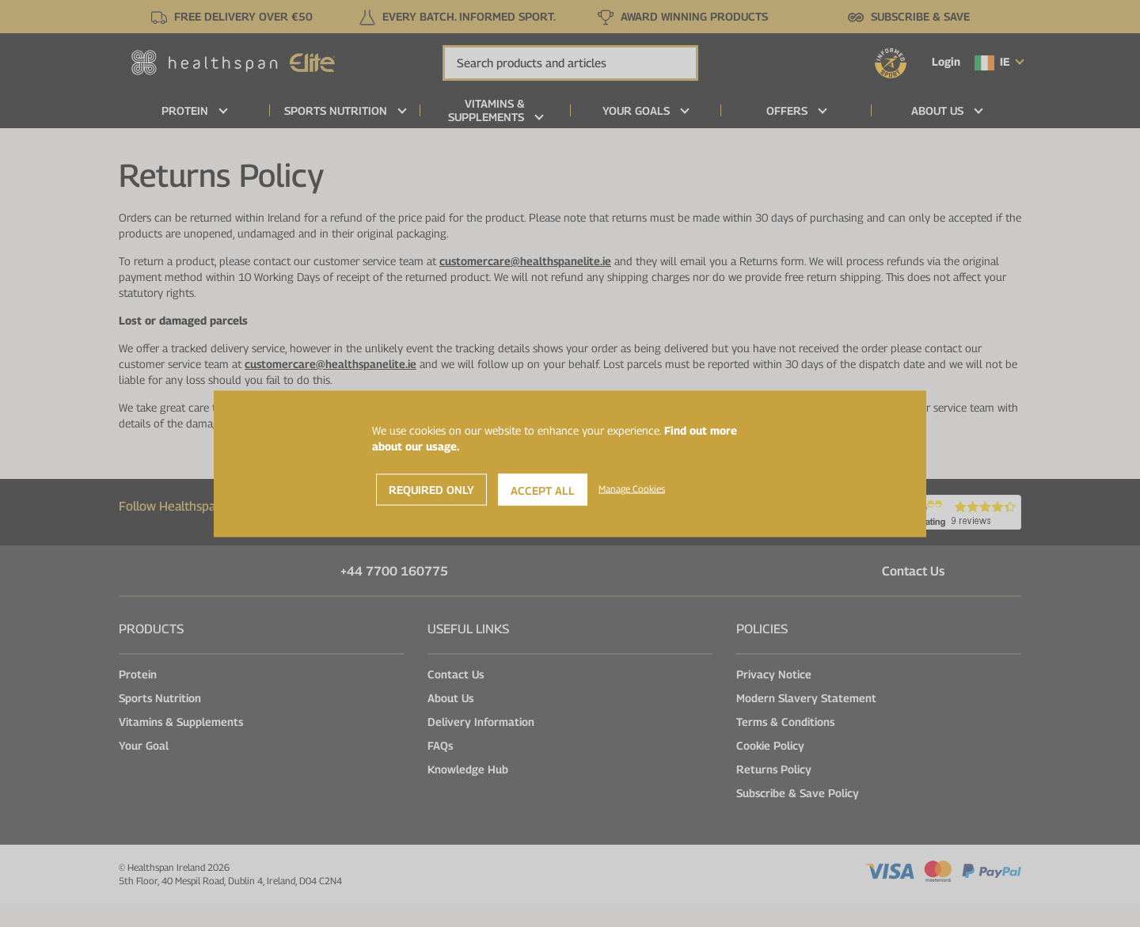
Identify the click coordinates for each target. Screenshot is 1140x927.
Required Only (431, 489)
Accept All (543, 489)
